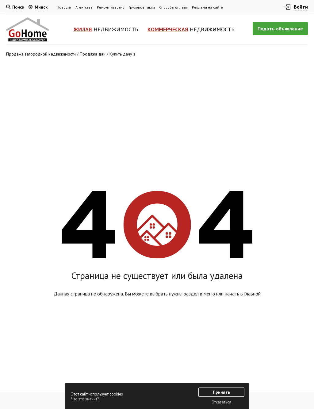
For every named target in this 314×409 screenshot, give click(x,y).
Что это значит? (85, 399)
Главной (252, 294)
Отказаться (221, 402)
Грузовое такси (142, 7)
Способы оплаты (173, 7)
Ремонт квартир (110, 7)
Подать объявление (280, 28)
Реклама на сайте (207, 7)
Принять (221, 392)
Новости (64, 7)
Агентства (84, 7)
